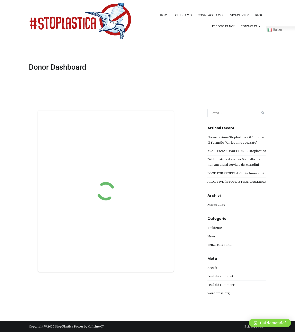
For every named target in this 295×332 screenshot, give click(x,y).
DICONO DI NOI (223, 26)
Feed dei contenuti (220, 276)
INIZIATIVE (237, 15)
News (211, 236)
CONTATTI (249, 26)
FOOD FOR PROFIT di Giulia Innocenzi (235, 173)
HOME (164, 15)
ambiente (214, 228)
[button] (270, 323)
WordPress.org (218, 293)
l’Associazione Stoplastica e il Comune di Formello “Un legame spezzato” (235, 139)
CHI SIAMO (183, 15)
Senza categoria (219, 245)
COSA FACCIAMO (210, 15)
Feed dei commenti (221, 285)
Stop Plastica (64, 326)
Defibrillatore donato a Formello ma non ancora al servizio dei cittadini (233, 162)
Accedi (212, 268)
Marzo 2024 (216, 205)
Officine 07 (96, 326)
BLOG (259, 15)
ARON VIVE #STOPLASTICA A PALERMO (236, 181)
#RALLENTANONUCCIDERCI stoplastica (236, 151)
